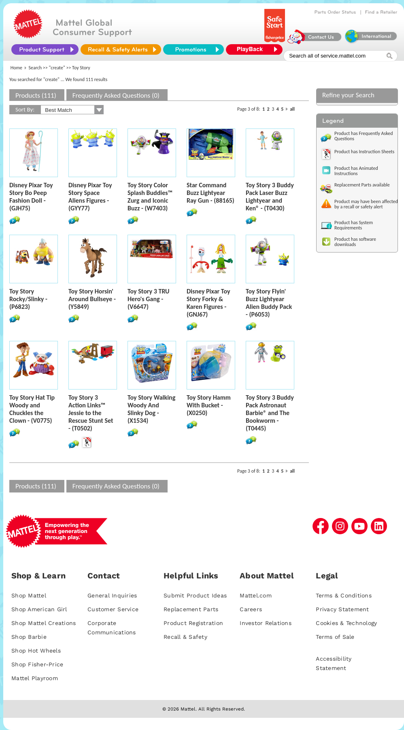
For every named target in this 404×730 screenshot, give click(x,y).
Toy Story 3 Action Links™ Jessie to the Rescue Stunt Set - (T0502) (90, 413)
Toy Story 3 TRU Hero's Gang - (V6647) (148, 298)
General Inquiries (112, 595)
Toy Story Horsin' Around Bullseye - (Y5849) (92, 298)
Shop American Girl (39, 609)
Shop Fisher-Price (37, 664)
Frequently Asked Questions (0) (115, 95)
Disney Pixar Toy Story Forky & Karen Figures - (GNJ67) (208, 302)
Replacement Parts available (362, 185)
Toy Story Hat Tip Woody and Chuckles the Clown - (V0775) (32, 409)
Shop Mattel (28, 595)
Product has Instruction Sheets (364, 151)
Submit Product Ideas (195, 595)
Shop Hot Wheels (36, 650)
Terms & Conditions (344, 595)
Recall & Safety (185, 637)
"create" (57, 68)
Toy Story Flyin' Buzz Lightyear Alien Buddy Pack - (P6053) (269, 302)
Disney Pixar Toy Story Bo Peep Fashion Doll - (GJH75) (31, 196)
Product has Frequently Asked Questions (363, 136)
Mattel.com (256, 595)
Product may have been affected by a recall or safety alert (366, 204)
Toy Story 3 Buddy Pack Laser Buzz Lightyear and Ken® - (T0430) (270, 196)
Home (16, 68)
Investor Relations (265, 623)
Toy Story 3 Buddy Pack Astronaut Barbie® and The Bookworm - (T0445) (270, 413)
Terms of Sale (335, 637)
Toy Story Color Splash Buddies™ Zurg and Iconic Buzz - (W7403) (150, 196)
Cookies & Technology (346, 623)
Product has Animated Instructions (356, 170)
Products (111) (35, 95)
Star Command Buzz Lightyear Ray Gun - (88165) (210, 192)
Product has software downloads (355, 241)
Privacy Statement (342, 609)
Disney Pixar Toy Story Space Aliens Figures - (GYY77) (90, 196)
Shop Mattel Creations (43, 623)
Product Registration (193, 623)
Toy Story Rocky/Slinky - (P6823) (28, 298)
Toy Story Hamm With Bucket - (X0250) (209, 405)
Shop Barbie (29, 637)
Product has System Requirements (353, 225)
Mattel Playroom (34, 678)
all (292, 109)
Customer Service (112, 609)
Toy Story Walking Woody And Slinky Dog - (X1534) (151, 409)
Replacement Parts (191, 609)
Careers (251, 609)
